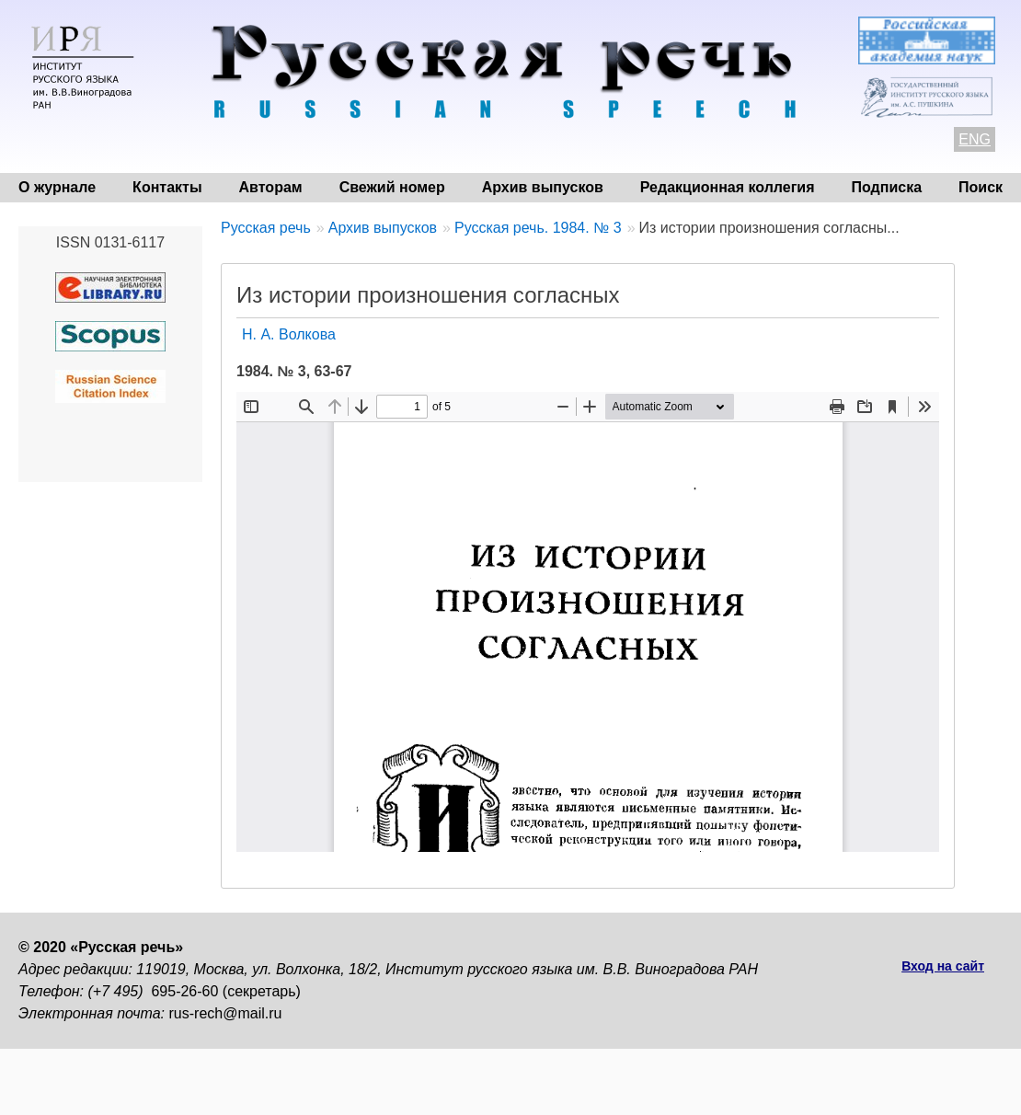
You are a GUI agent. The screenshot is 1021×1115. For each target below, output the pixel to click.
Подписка (887, 187)
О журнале (57, 187)
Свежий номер (392, 187)
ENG (974, 139)
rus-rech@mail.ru (225, 1013)
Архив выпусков (542, 187)
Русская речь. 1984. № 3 (538, 228)
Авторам (271, 187)
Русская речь (266, 228)
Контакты (166, 187)
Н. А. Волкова (289, 334)
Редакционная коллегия (727, 187)
